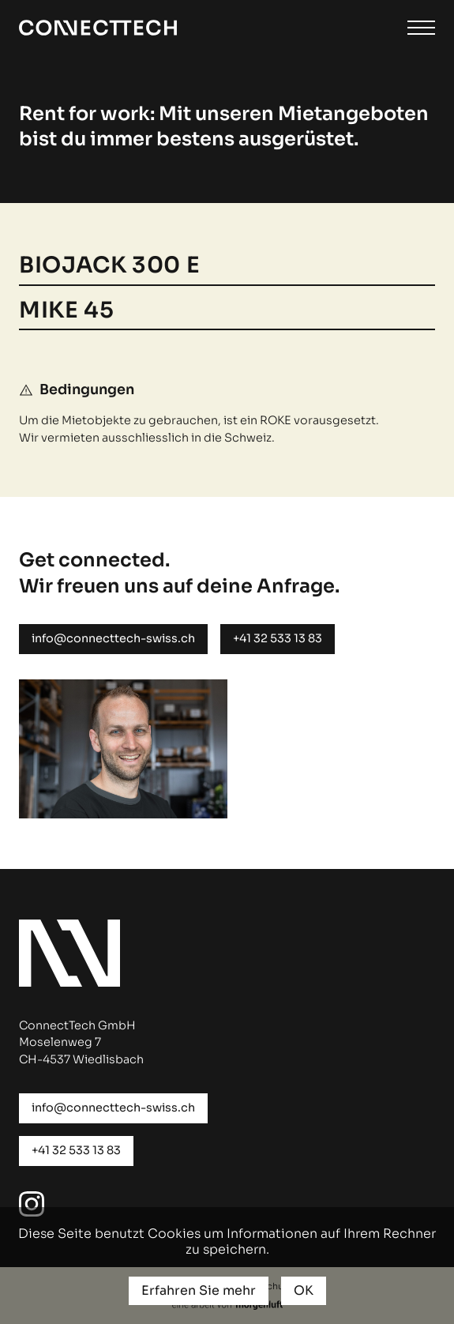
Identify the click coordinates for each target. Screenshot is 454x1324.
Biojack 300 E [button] (112, 266)
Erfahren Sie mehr (198, 1290)
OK (303, 1290)
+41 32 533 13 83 (277, 638)
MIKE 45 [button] (66, 311)
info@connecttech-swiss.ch (113, 638)
